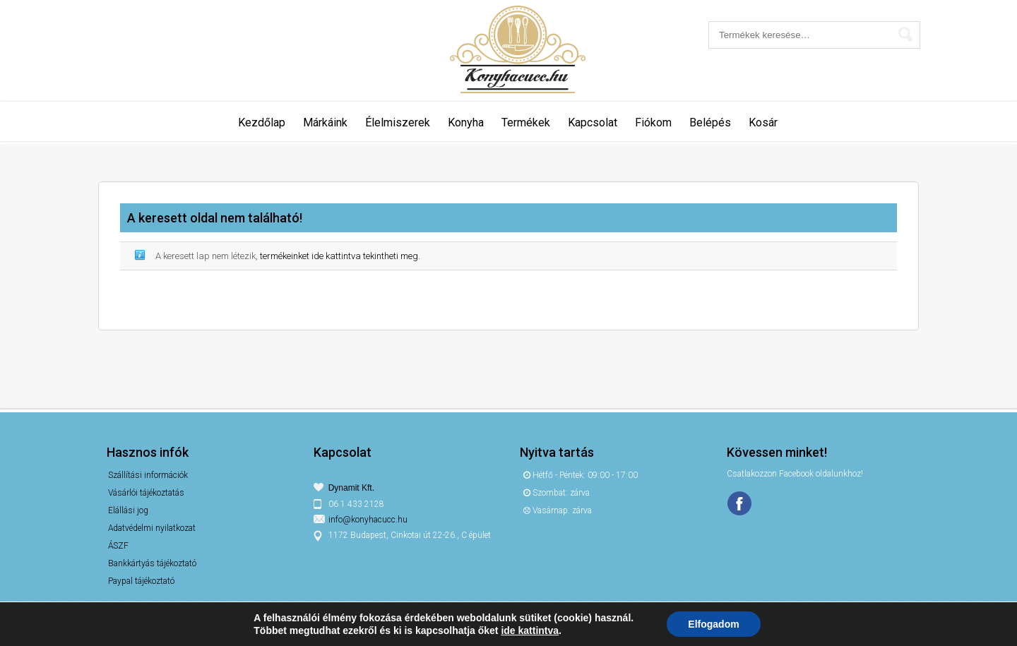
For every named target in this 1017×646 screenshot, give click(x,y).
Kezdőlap (261, 122)
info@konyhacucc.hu (368, 520)
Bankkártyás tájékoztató (152, 563)
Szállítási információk (148, 475)
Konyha (466, 122)
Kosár (763, 122)
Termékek (525, 122)
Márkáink (325, 122)
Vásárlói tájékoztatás (146, 493)
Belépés (710, 122)
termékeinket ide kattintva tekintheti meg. (340, 256)
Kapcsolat (592, 122)
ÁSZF (118, 546)
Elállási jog (128, 510)
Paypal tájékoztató (141, 581)
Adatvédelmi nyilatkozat (152, 528)
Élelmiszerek (397, 122)
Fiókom (653, 122)
